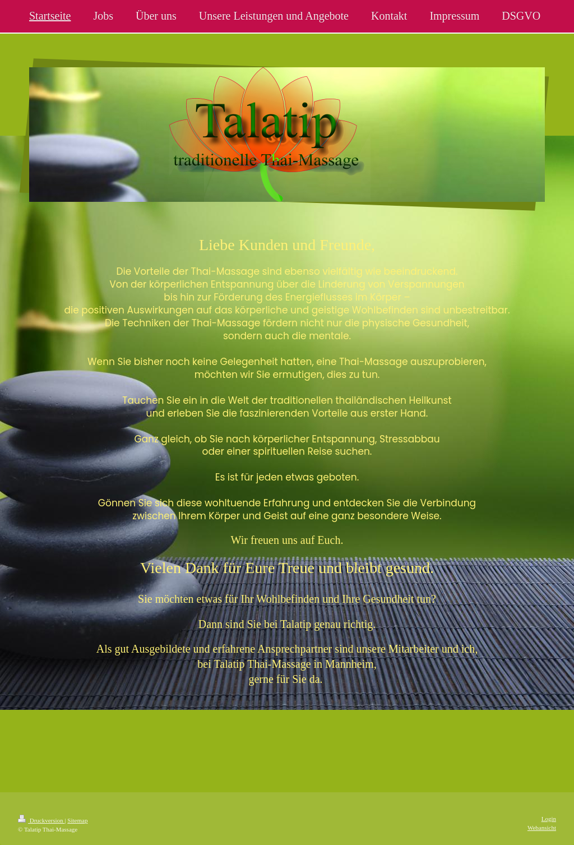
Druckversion (41, 820)
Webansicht (541, 827)
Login (548, 818)
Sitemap (77, 820)
